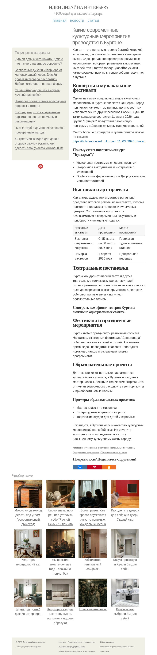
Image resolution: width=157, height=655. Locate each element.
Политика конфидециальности (71, 647)
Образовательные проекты (114, 452)
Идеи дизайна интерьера (78, 7)
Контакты (62, 642)
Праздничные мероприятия (86, 452)
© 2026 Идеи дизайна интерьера (30, 642)
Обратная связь (107, 642)
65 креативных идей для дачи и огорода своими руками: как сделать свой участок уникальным (39, 143)
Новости (77, 20)
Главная (60, 20)
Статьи (93, 20)
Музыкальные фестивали (96, 448)
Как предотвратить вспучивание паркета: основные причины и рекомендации (37, 117)
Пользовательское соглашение (81, 642)
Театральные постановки (122, 448)
